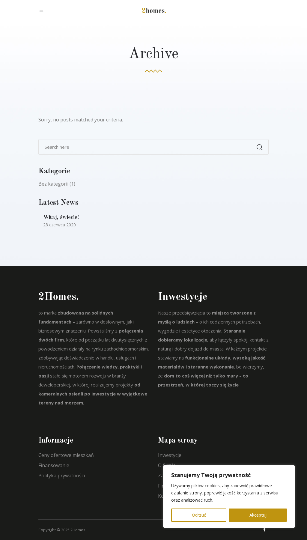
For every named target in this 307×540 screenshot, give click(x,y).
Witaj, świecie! (61, 217)
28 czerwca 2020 (59, 225)
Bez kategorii (53, 183)
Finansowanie (53, 465)
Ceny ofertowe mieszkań (66, 455)
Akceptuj (258, 515)
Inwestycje (169, 455)
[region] (229, 496)
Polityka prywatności (61, 475)
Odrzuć (199, 515)
